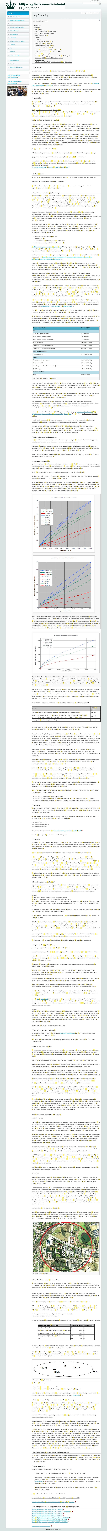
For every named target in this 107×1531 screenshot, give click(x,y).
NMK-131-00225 (55, 306)
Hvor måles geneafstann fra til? (44, 41)
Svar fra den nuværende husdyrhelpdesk (15, 82)
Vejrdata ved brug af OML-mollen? (44, 47)
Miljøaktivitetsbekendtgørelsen (17, 27)
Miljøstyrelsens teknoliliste (51, 454)
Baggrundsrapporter (39, 60)
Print (100, 20)
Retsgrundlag (37, 27)
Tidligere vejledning (14, 55)
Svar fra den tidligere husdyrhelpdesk (14, 76)
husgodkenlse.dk (42, 999)
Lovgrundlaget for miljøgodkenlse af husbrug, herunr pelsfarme (50, 167)
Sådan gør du (37, 25)
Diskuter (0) (84, 12)
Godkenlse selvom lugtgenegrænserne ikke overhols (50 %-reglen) (52, 56)
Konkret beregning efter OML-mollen (44, 45)
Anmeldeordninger (14, 34)
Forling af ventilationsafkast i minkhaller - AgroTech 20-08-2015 (48, 1493)
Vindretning (37, 37)
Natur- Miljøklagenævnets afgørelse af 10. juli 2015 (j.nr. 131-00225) (49, 1520)
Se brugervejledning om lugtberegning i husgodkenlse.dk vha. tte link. (51, 948)
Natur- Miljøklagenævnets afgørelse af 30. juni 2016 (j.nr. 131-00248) (50, 1522)
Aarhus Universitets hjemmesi (85, 412)
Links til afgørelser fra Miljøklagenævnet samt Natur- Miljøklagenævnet (53, 62)
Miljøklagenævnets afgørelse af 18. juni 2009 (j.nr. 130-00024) (47, 1509)
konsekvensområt (39, 1481)
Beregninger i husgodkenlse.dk (44, 43)
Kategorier (12, 63)
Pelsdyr (11, 23)
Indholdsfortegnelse (14, 60)
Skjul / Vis (45, 21)
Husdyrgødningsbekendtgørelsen (17, 20)
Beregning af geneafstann (41, 35)
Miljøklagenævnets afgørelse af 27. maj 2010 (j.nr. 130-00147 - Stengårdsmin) (51, 1511)
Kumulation (37, 39)
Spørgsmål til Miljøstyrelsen (16, 67)
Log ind (99, 0)
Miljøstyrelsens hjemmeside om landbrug (41, 1526)
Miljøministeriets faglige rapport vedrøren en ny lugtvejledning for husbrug (51, 414)
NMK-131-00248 (67, 306)
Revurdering (12, 44)
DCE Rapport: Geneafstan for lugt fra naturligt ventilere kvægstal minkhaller (53, 1502)
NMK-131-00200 (45, 306)
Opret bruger (94, 0)
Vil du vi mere (38, 29)
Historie (89, 12)
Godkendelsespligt (14, 30)
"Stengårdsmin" (76, 1395)
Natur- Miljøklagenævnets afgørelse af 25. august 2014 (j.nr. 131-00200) (50, 1518)
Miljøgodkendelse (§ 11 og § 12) (17, 41)
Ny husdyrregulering (14, 16)
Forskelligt (12, 51)
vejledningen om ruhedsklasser (63, 1285)
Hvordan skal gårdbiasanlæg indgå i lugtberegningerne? (49, 58)
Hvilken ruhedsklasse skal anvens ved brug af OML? (48, 51)
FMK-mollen (89, 230)
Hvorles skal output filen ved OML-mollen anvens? (49, 49)
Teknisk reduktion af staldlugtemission (44, 33)
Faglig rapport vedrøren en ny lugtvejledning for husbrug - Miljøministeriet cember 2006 (55, 1498)
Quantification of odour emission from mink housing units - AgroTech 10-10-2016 (52, 1469)
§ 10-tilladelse (13, 37)
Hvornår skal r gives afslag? (42, 54)
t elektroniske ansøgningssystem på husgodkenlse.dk (47, 247)
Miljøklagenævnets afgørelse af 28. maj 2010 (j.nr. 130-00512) (47, 1513)
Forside (10, 13)
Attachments (95, 12)
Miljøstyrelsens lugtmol (74, 230)
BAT (11, 48)
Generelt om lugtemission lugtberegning (45, 31)
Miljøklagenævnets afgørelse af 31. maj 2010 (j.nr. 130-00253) (47, 1515)
